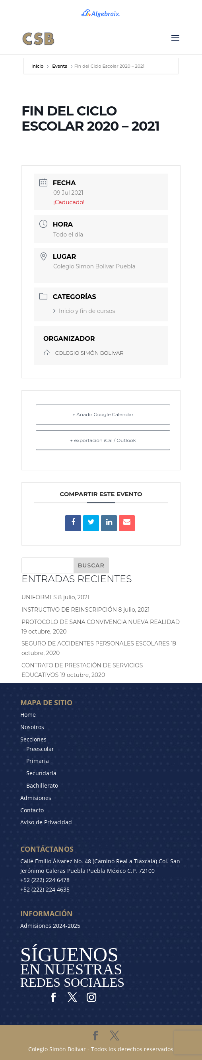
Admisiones (35, 798)
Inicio (38, 66)
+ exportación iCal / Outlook (103, 440)
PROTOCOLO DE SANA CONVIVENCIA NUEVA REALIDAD (100, 622)
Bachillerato (42, 785)
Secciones (33, 739)
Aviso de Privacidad (46, 822)
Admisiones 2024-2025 (50, 925)
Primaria (37, 761)
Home (28, 714)
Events (59, 66)
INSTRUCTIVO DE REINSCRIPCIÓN (69, 609)
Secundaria (41, 773)
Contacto (32, 810)
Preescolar (40, 749)
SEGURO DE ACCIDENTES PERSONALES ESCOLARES (95, 643)
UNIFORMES (39, 597)
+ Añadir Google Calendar (102, 414)
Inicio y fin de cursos (84, 311)
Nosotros (32, 727)
